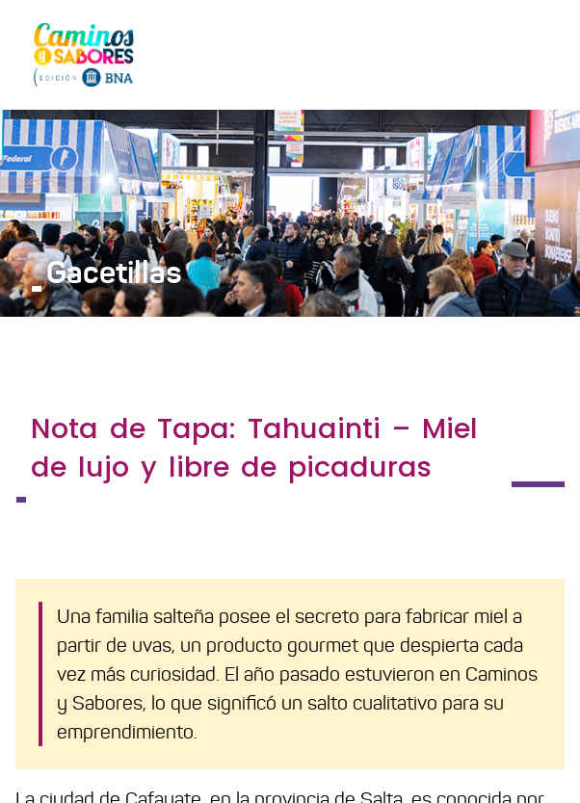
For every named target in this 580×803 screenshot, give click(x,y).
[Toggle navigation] (538, 54)
